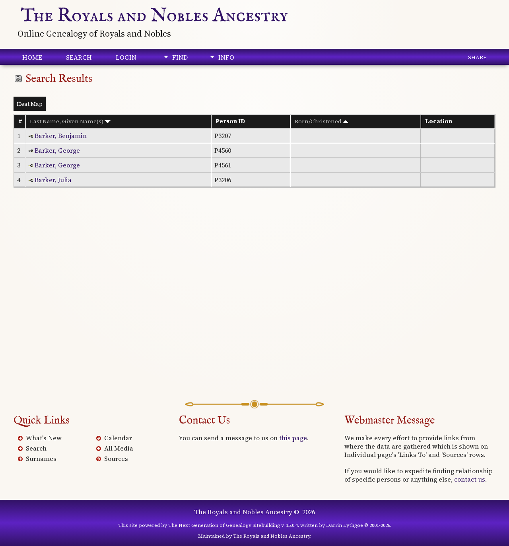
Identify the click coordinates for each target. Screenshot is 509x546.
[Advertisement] (254, 305)
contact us (469, 479)
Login (126, 57)
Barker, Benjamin (61, 135)
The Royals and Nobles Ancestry (154, 16)
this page (293, 437)
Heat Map (30, 104)
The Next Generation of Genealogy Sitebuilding (224, 525)
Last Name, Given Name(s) (70, 121)
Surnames (41, 458)
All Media (118, 448)
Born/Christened (322, 121)
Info (226, 57)
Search (79, 57)
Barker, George (57, 150)
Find (180, 57)
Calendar (118, 437)
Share (477, 57)
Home (32, 57)
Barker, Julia (53, 179)
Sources (116, 458)
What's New (44, 437)
